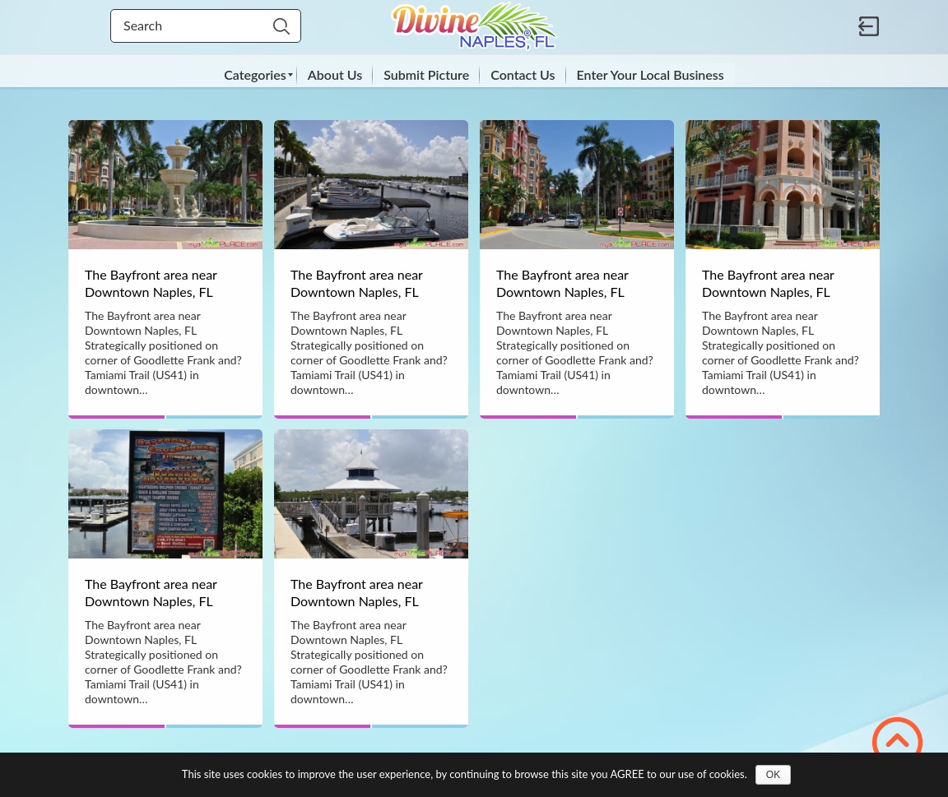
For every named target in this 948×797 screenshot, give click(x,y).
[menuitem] (255, 75)
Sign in (869, 26)
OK (773, 775)
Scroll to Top (897, 742)
